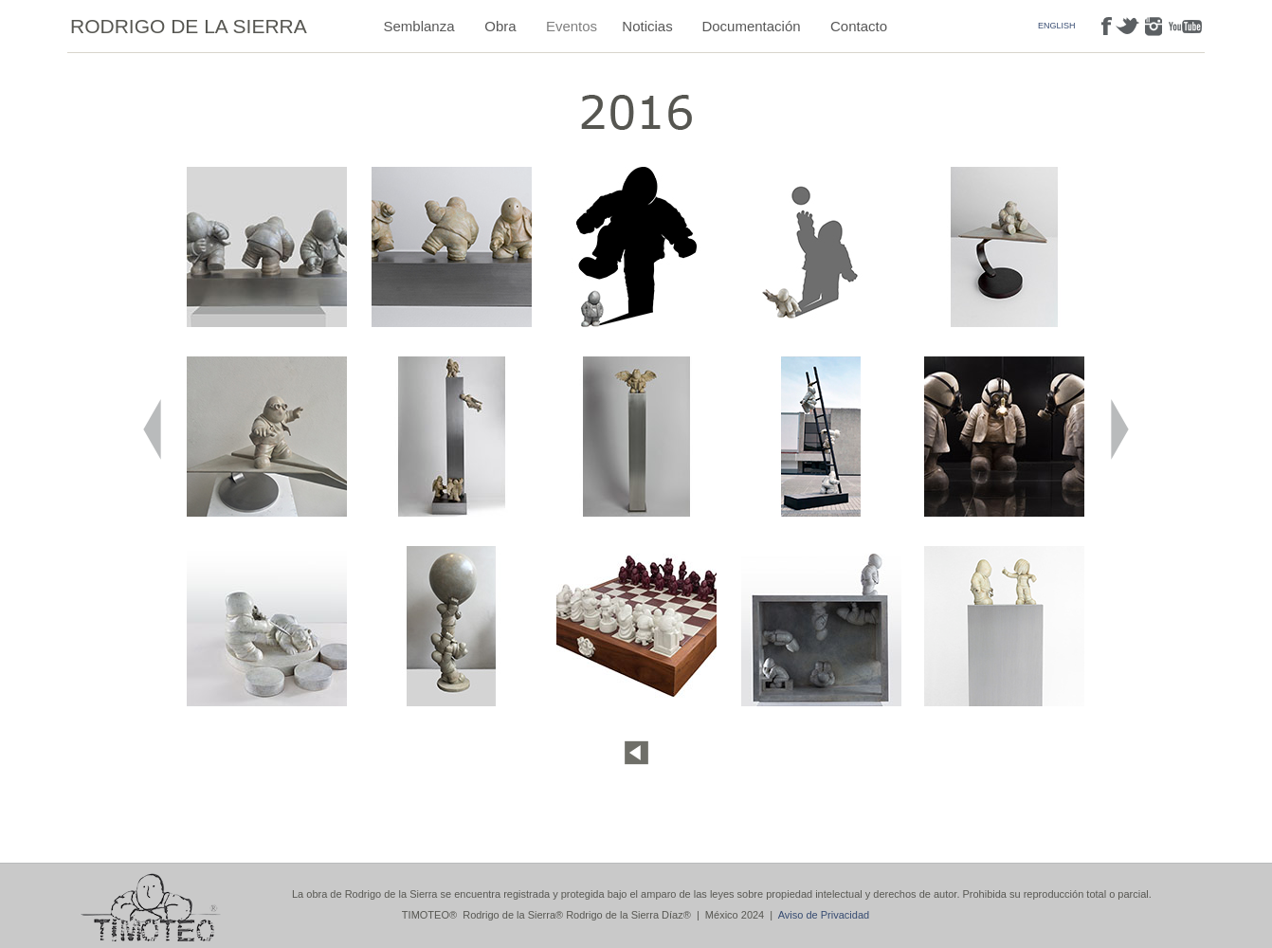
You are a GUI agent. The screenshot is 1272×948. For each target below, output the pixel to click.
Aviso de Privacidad (823, 915)
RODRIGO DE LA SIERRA (188, 26)
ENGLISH (1057, 25)
